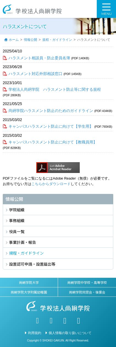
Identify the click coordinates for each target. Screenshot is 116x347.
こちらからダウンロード (51, 184)
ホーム (14, 40)
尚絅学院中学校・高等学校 (87, 282)
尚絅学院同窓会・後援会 (87, 292)
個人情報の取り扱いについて (70, 333)
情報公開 (30, 40)
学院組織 (16, 209)
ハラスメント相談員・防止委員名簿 (39, 58)
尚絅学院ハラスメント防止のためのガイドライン (51, 110)
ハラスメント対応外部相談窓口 (35, 73)
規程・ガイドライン (57, 40)
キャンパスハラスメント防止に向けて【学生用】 (51, 126)
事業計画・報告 (22, 242)
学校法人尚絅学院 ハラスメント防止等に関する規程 (55, 89)
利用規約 (34, 333)
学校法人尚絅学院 (32, 9)
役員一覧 (16, 231)
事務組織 (16, 220)
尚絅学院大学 (29, 282)
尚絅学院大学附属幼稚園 (29, 292)
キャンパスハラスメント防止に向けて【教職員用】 (53, 142)
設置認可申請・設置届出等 (32, 264)
